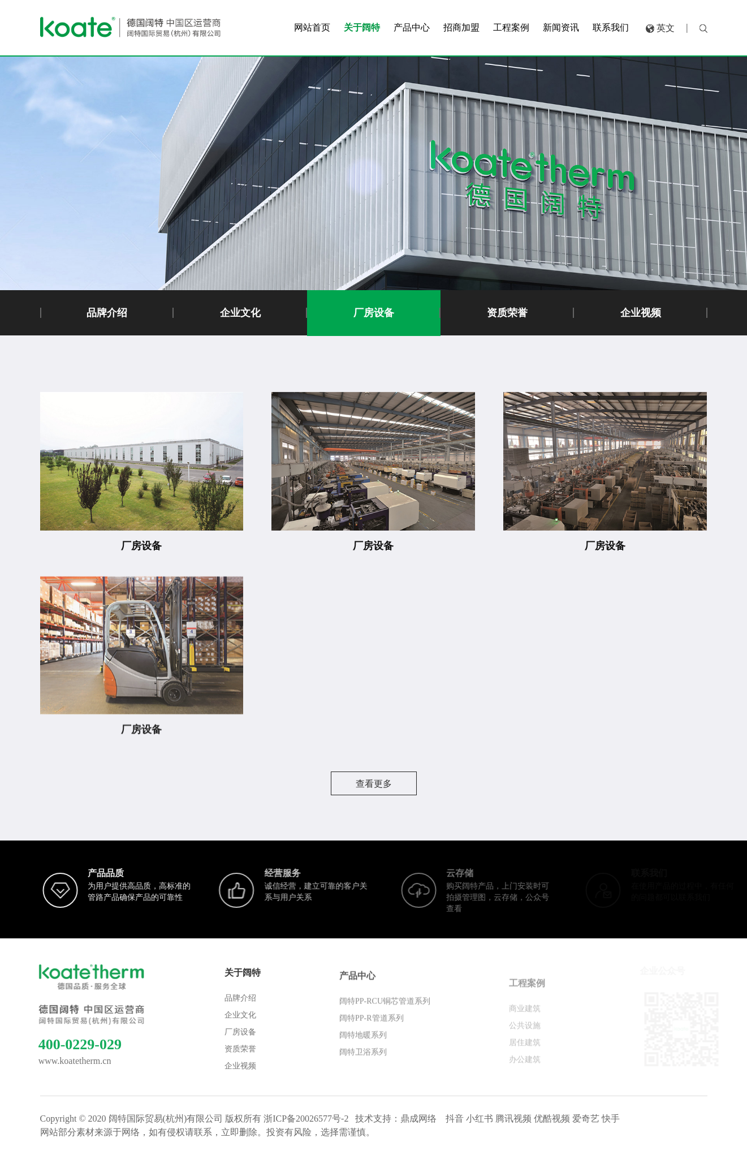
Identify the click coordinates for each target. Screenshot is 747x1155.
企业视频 (640, 312)
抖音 (455, 1118)
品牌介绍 (107, 312)
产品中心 (357, 992)
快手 (611, 1118)
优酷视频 (552, 1118)
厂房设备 (373, 312)
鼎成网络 (418, 1118)
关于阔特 (242, 985)
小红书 (479, 1118)
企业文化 (240, 312)
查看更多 (374, 783)
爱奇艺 (585, 1118)
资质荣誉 (507, 312)
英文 (666, 25)
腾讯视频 (513, 1118)
